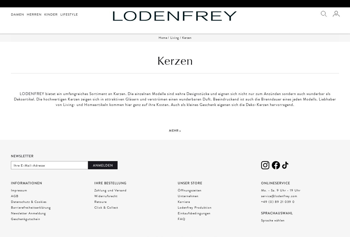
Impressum (19, 190)
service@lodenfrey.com (279, 196)
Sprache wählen (273, 220)
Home (163, 37)
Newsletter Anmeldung (28, 213)
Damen (17, 14)
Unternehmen (188, 196)
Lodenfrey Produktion (195, 207)
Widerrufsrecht (106, 196)
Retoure (100, 201)
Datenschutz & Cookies (28, 201)
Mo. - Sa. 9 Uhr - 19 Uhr (281, 190)
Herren (34, 14)
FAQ (181, 219)
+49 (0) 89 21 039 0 (278, 201)
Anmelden (103, 165)
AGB (15, 196)
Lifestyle (69, 14)
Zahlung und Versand (110, 190)
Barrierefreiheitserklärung (31, 207)
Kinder (51, 14)
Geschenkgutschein (25, 219)
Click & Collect (106, 207)
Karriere (184, 201)
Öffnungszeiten (190, 190)
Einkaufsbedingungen (194, 213)
